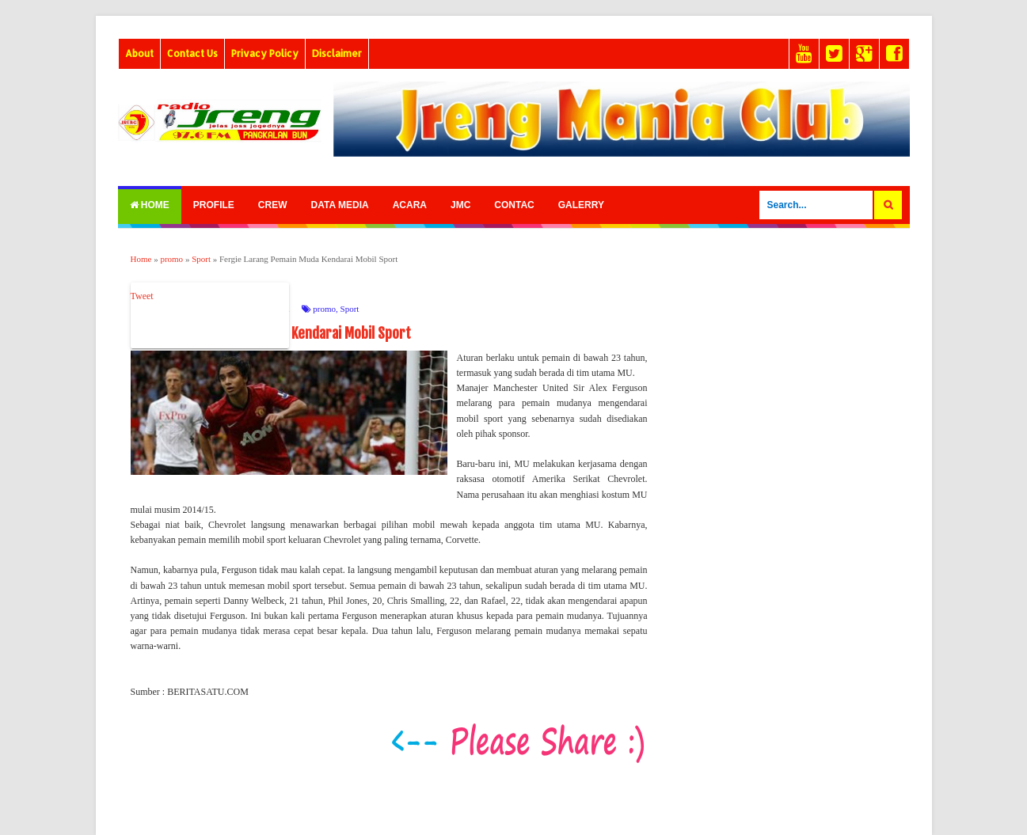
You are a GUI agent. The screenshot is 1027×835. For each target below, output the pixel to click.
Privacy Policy (265, 53)
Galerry (581, 205)
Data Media (340, 205)
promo (324, 308)
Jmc (460, 205)
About (139, 53)
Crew (272, 205)
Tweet (142, 296)
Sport (349, 308)
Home (149, 205)
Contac (514, 205)
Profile (213, 205)
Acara (410, 205)
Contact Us (192, 53)
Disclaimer (337, 53)
